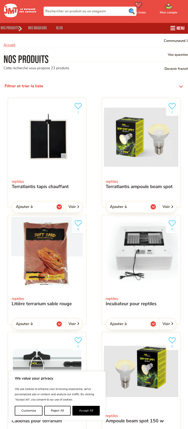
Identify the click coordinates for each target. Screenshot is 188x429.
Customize (28, 410)
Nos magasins (48, 27)
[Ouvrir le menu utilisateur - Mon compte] (175, 9)
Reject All (57, 410)
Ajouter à (33, 207)
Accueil (9, 44)
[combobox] (90, 11)
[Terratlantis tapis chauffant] (47, 152)
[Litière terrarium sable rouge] (47, 269)
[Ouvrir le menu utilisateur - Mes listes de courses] (149, 9)
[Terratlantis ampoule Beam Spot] (141, 152)
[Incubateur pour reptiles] (141, 269)
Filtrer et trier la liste (24, 86)
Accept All (86, 410)
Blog (76, 27)
